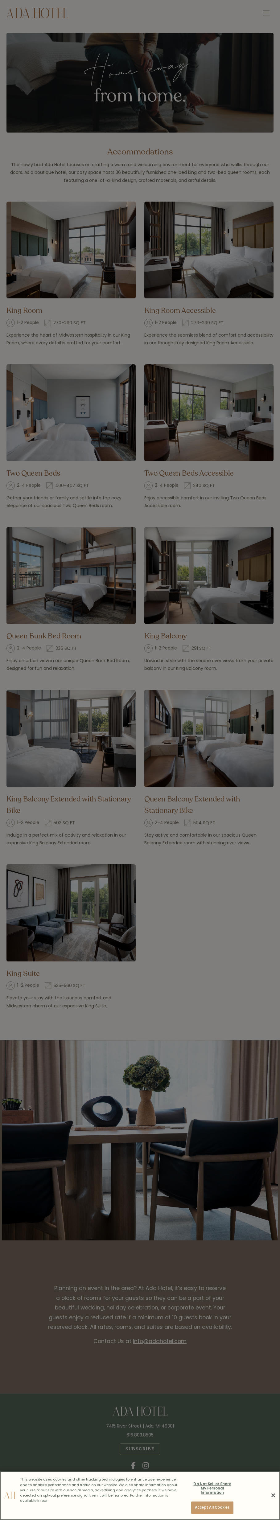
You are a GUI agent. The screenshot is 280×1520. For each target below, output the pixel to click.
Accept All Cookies (212, 1507)
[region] (140, 1496)
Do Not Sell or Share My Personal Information (212, 1488)
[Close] (273, 1495)
